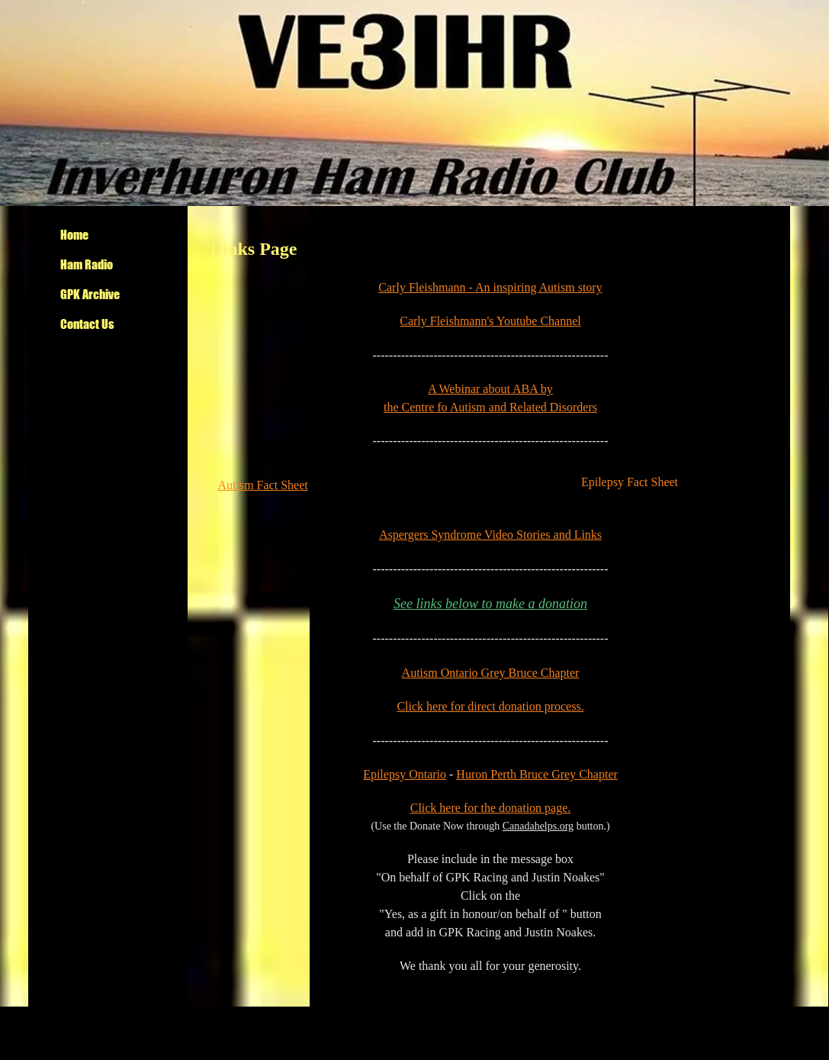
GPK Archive (90, 294)
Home (74, 234)
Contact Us (87, 324)
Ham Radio (86, 264)
